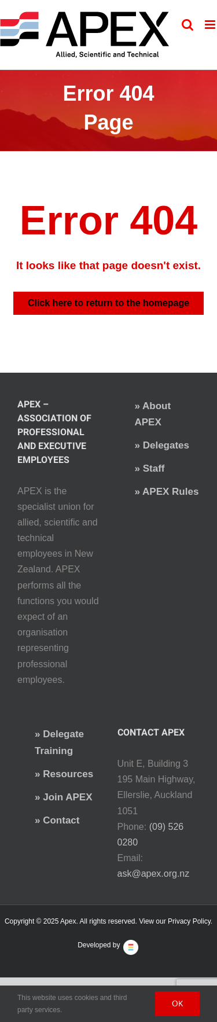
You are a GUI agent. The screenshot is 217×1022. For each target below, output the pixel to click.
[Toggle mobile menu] (211, 25)
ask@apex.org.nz (153, 873)
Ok (177, 1003)
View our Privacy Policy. (175, 921)
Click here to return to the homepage (108, 303)
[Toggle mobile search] (187, 25)
